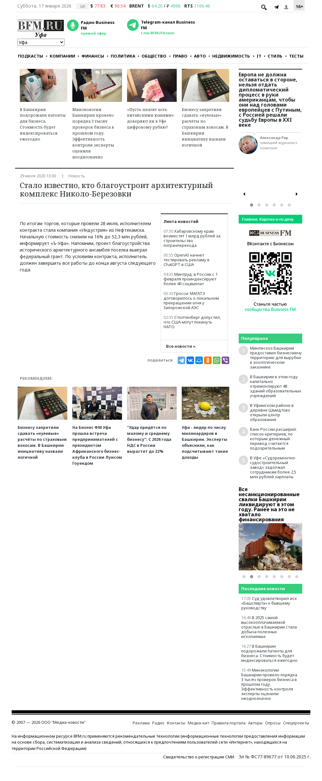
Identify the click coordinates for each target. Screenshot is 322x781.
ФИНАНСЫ (91, 56)
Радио (158, 723)
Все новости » (181, 346)
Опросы (272, 723)
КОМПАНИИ (60, 56)
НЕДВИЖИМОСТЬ (229, 56)
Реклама (141, 723)
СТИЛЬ (273, 56)
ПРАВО (178, 56)
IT (257, 56)
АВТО (198, 56)
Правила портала (229, 723)
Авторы (255, 723)
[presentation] (244, 194)
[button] (251, 205)
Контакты (176, 723)
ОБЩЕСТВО (152, 56)
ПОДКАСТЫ (30, 56)
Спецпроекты (296, 723)
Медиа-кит (198, 723)
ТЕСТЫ (294, 56)
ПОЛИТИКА (121, 56)
